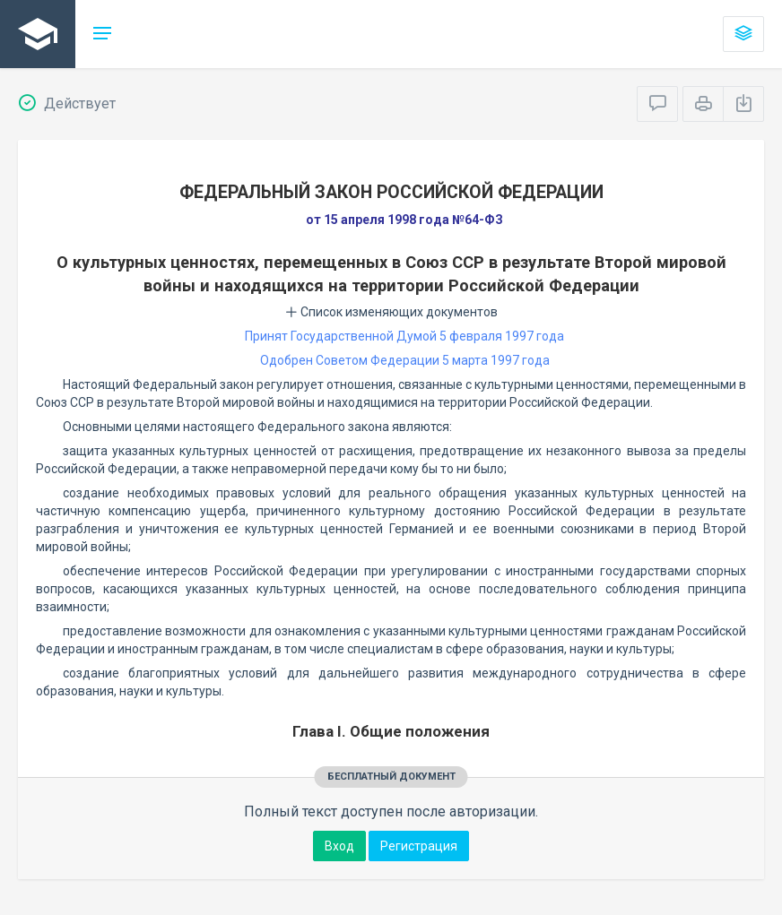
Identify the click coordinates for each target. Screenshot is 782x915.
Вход (339, 846)
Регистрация (418, 846)
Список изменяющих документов (391, 312)
